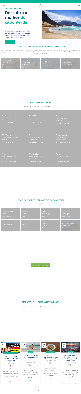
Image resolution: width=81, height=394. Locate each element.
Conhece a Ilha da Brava (63, 262)
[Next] (79, 24)
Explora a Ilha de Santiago (10, 123)
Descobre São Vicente (8, 142)
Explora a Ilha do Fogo (36, 192)
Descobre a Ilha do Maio (9, 312)
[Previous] (1, 24)
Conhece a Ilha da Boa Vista (37, 123)
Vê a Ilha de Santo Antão (63, 192)
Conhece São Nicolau (35, 262)
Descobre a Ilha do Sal (62, 123)
